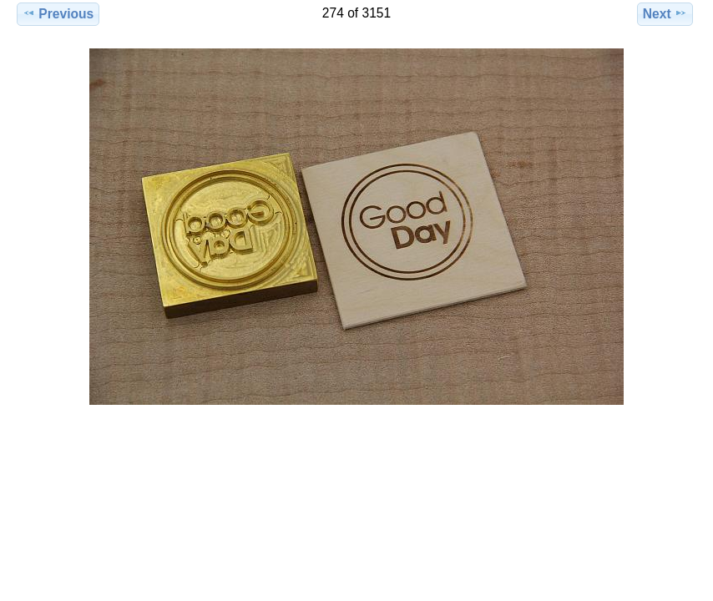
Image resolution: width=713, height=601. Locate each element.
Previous (58, 13)
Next (665, 13)
